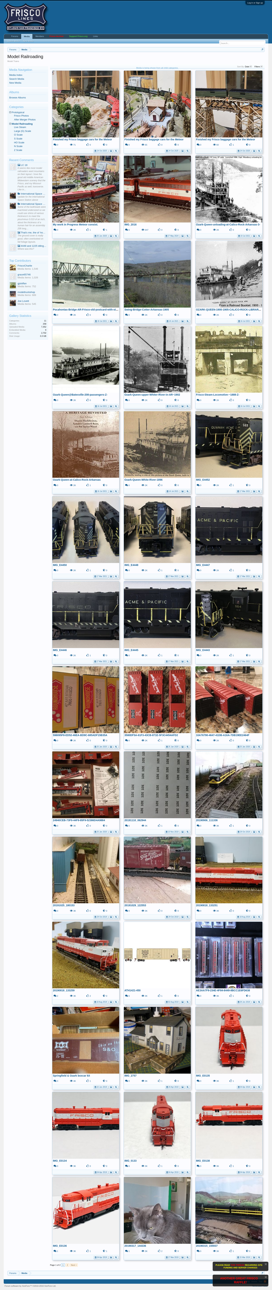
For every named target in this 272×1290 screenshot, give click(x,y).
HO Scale (19, 142)
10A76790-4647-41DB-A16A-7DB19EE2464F (222, 735)
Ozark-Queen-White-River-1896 (143, 479)
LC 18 (22, 165)
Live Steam (20, 127)
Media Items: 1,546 (28, 268)
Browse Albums (17, 97)
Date (248, 66)
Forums (14, 36)
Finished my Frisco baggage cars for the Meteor (82, 139)
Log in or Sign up (255, 3)
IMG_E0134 (60, 1160)
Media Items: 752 (27, 286)
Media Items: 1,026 (28, 277)
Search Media (16, 78)
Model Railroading (22, 123)
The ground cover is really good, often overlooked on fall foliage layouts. (30, 238)
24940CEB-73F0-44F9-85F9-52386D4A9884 (79, 820)
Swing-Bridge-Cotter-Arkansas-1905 (146, 309)
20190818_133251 (207, 905)
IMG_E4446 (60, 650)
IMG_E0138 (203, 1160)
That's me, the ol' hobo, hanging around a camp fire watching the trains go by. (32, 232)
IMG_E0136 (60, 1245)
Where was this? (26, 249)
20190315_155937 (207, 1245)
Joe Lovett (23, 301)
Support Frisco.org (78, 36)
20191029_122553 (135, 905)
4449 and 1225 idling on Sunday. (32, 245)
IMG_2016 (130, 224)
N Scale (18, 146)
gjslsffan (22, 283)
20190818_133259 (64, 990)
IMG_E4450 (60, 565)
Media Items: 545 (27, 304)
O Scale (18, 134)
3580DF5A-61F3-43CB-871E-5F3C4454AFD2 (151, 735)
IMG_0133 (130, 1160)
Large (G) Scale (22, 131)
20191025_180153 (64, 905)
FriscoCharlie (25, 265)
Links (95, 36)
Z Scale (18, 150)
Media (27, 36)
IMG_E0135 (203, 1075)
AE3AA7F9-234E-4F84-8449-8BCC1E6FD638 (223, 990)
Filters (258, 66)
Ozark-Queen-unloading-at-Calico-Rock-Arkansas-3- (228, 224)
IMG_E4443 (203, 650)
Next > (74, 1265)
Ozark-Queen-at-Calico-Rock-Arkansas (77, 479)
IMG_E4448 (131, 565)
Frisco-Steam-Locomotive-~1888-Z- (217, 394)
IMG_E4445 (131, 650)
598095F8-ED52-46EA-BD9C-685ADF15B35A (80, 735)
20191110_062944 (135, 820)
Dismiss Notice (265, 1264)
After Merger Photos (25, 119)
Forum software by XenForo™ (30, 1286)
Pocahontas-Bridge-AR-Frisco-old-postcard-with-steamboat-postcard (95, 309)
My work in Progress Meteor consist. (75, 224)
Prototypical (18, 112)
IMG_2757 (130, 1075)
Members (39, 36)
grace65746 (24, 274)
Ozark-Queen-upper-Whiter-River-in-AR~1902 (152, 394)
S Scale (18, 138)
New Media (15, 82)
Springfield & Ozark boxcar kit (71, 1075)
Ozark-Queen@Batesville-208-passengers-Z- (80, 394)
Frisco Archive (57, 36)
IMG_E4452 (203, 479)
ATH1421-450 (132, 990)
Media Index (15, 75)
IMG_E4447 (203, 565)
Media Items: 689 (27, 295)
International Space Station (32, 193)
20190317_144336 (135, 1245)
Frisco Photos (21, 115)
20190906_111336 (207, 820)
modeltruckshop (26, 292)
